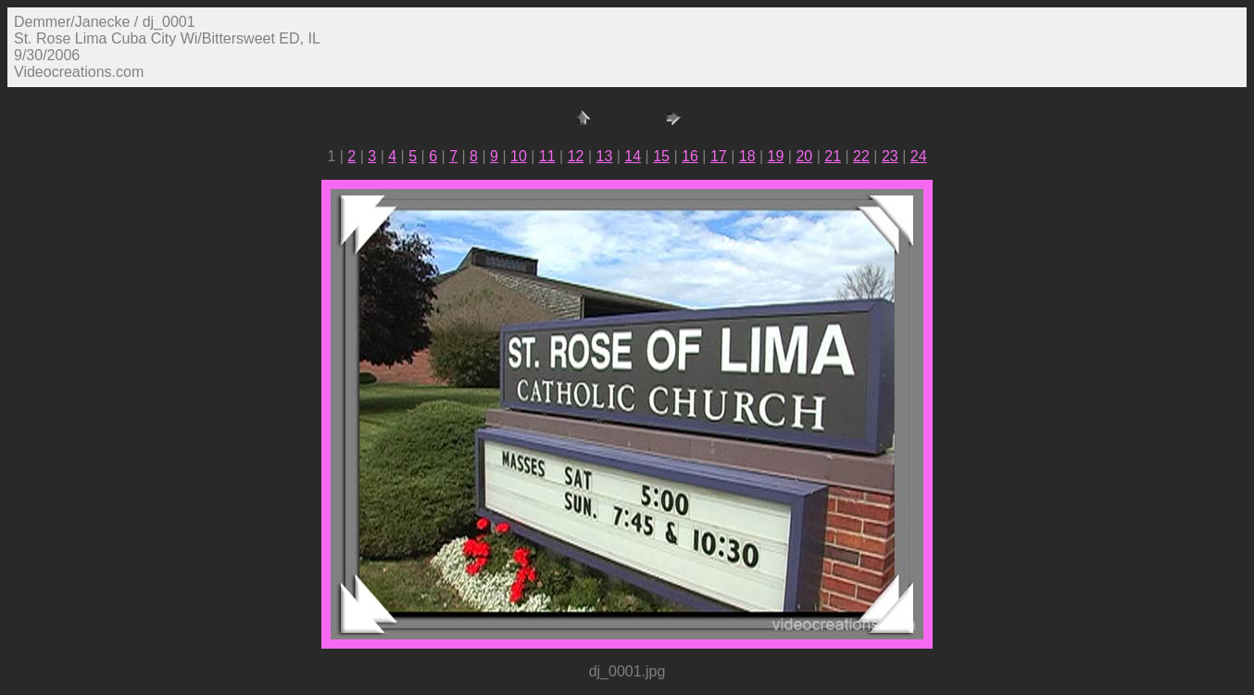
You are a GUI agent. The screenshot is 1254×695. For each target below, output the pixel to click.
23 (890, 156)
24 (918, 156)
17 (718, 156)
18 (747, 156)
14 (632, 156)
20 (804, 156)
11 (547, 156)
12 (576, 156)
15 (661, 156)
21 (832, 156)
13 (604, 156)
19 (776, 156)
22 (861, 156)
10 (518, 156)
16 (690, 156)
